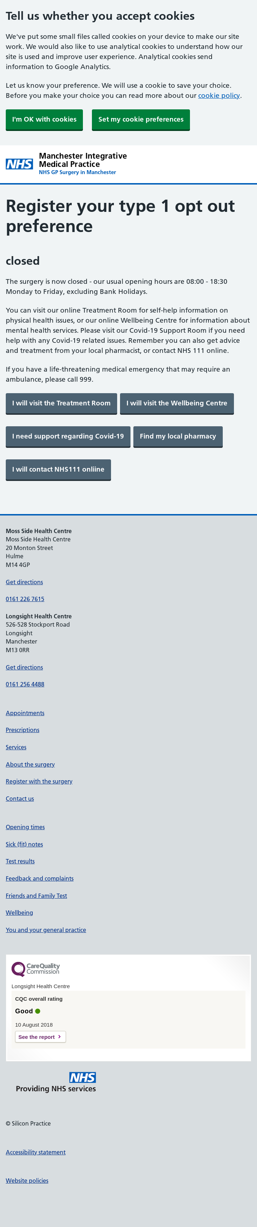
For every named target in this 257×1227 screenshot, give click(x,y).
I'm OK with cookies (44, 119)
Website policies (27, 1180)
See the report (36, 1037)
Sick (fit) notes (24, 844)
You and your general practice (46, 929)
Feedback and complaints (40, 878)
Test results (20, 861)
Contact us (20, 798)
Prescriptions (22, 729)
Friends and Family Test (36, 895)
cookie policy (219, 95)
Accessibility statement (36, 1152)
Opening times (25, 827)
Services (16, 747)
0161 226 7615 (25, 599)
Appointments (25, 713)
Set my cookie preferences (140, 119)
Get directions (24, 582)
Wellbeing (19, 912)
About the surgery (30, 764)
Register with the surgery (39, 781)
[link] (61, 403)
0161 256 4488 (25, 684)
